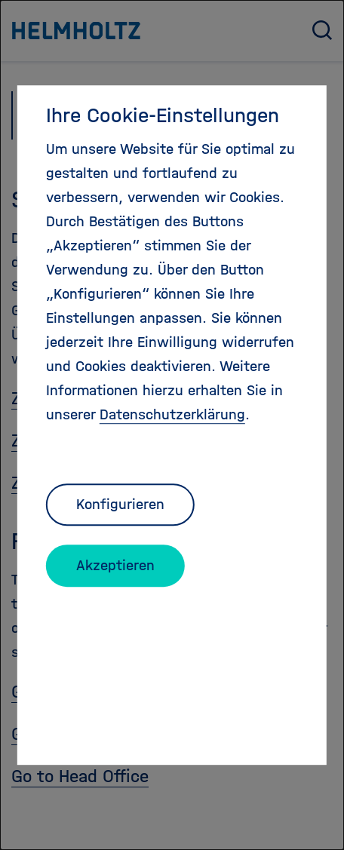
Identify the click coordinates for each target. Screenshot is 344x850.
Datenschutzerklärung (172, 414)
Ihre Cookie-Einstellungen (162, 115)
